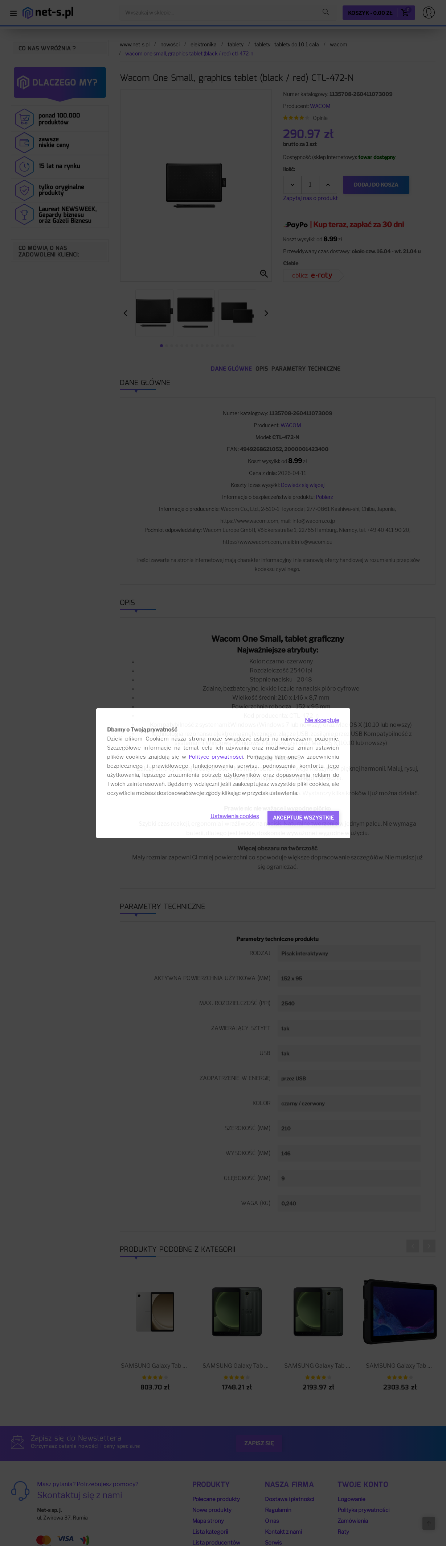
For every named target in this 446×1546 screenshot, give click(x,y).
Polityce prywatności (216, 757)
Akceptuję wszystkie (303, 817)
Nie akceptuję (322, 720)
